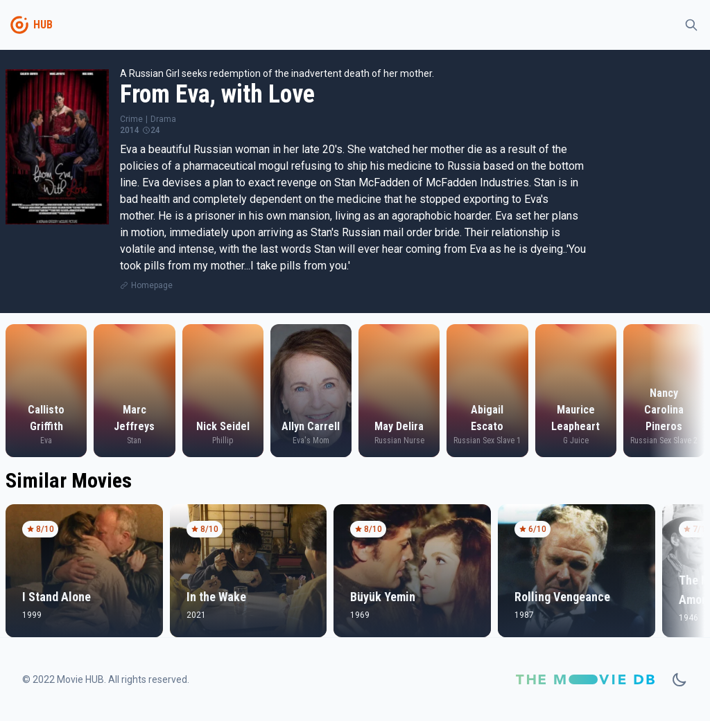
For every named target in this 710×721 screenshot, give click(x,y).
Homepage (152, 285)
